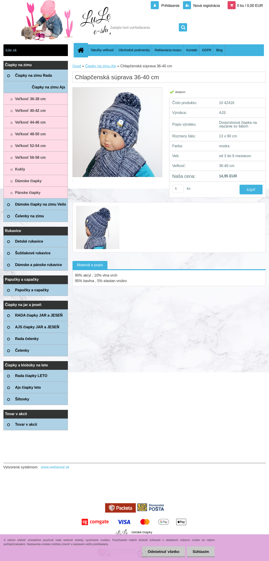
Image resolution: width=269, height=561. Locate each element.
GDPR (206, 50)
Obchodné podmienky (134, 50)
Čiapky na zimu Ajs (100, 66)
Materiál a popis (90, 265)
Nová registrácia (206, 6)
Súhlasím (201, 552)
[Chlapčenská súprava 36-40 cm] (97, 206)
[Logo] (35, 27)
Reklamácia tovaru (168, 50)
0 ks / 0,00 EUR (250, 6)
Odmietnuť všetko (163, 552)
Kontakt (191, 50)
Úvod (76, 66)
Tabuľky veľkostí (102, 50)
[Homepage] (83, 50)
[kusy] (178, 189)
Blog (219, 50)
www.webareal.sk (55, 467)
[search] (183, 27)
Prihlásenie (170, 6)
